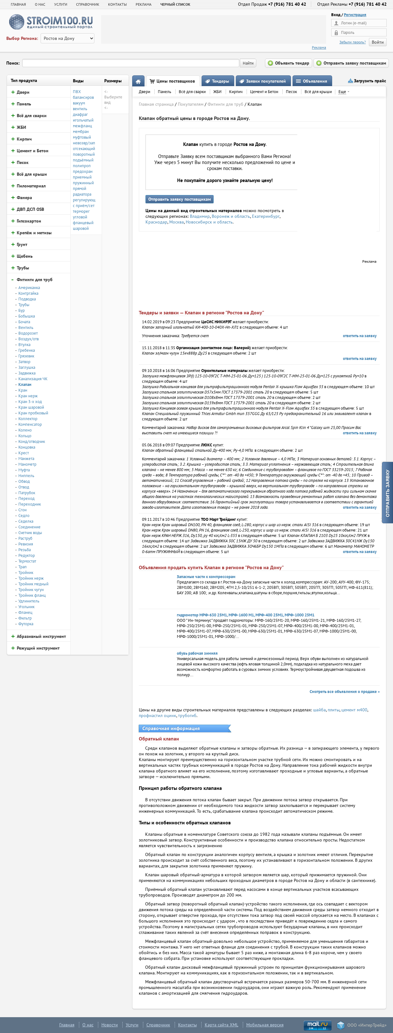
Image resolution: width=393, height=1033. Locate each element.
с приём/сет (83, 205)
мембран (81, 131)
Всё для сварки (192, 91)
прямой (79, 188)
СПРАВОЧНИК (87, 4)
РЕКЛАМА (143, 4)
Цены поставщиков (176, 81)
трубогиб (187, 715)
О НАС (40, 4)
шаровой (81, 228)
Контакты (187, 1025)
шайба (319, 710)
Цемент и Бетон (264, 91)
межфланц (82, 126)
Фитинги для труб (225, 104)
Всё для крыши (318, 91)
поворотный (84, 154)
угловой (80, 217)
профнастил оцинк (157, 715)
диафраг (80, 114)
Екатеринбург (266, 216)
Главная (18, 4)
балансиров (83, 97)
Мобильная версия (265, 1025)
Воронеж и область (231, 216)
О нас (87, 1025)
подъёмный (83, 160)
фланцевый (83, 222)
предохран (83, 171)
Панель (164, 91)
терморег (81, 211)
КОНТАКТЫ (117, 4)
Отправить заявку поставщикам (179, 199)
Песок (291, 91)
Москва (176, 222)
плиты (333, 710)
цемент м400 (354, 710)
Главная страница (156, 104)
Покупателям (190, 104)
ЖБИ (217, 91)
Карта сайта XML (221, 1025)
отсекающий (84, 148)
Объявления (315, 81)
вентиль (80, 108)
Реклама (319, 47)
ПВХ (77, 91)
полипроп (82, 165)
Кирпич (235, 91)
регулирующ (84, 200)
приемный (82, 177)
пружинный (83, 183)
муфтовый (82, 137)
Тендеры (220, 81)
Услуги (132, 1025)
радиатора (82, 194)
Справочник (158, 1025)
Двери (144, 91)
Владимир (200, 216)
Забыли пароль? (352, 42)
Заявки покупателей (266, 81)
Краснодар (156, 222)
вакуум (79, 103)
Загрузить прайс (370, 81)
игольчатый (83, 120)
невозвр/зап (84, 143)
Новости (109, 1025)
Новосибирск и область (209, 222)
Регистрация (355, 14)
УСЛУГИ (60, 4)
